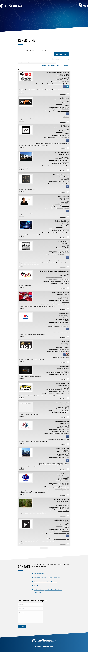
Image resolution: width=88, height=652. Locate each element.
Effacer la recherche (61, 54)
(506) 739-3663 (65, 429)
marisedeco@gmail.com (63, 208)
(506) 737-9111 (65, 322)
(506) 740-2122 (65, 206)
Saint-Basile (59, 298)
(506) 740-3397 (65, 81)
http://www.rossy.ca (64, 332)
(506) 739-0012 (65, 412)
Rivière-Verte (59, 227)
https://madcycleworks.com (62, 260)
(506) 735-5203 (65, 431)
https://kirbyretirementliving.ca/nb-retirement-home (57, 463)
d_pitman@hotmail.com (63, 511)
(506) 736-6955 (65, 300)
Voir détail (21, 93)
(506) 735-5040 (65, 109)
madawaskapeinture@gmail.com (61, 304)
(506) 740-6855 (65, 135)
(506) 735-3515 (65, 457)
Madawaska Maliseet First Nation (54, 277)
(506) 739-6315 (65, 251)
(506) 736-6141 (65, 302)
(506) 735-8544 (65, 531)
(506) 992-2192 (65, 483)
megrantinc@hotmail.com (62, 183)
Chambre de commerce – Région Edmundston (47, 578)
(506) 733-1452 (65, 252)
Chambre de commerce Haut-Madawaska (45, 582)
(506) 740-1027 (65, 509)
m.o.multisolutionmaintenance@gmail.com (58, 83)
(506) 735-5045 (65, 107)
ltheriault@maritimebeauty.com (61, 533)
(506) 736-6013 (65, 160)
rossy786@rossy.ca (64, 326)
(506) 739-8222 (65, 529)
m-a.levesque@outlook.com (62, 137)
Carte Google (63, 94)
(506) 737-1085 (65, 507)
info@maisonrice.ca (64, 351)
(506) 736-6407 (65, 162)
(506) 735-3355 (65, 349)
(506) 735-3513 (65, 411)
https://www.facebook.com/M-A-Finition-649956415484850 (55, 143)
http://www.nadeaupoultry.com (62, 489)
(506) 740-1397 (65, 163)
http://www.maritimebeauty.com (61, 539)
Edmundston (59, 79)
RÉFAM (36, 586)
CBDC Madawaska (39, 573)
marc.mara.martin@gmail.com (61, 165)
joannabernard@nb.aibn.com (62, 281)
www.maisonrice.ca (64, 357)
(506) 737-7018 (65, 279)
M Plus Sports (66, 117)
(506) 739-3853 (65, 181)
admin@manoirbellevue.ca (62, 433)
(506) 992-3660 (65, 484)
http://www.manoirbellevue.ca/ (61, 439)
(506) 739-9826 (65, 324)
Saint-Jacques (59, 158)
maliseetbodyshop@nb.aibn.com (61, 393)
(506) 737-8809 (65, 374)
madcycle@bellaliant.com (63, 254)
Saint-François (59, 480)
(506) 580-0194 (65, 229)
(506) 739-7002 (65, 391)
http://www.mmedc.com (63, 283)
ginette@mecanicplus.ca (63, 111)
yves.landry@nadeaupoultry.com (61, 486)
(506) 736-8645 (65, 230)
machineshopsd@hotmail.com (61, 232)
